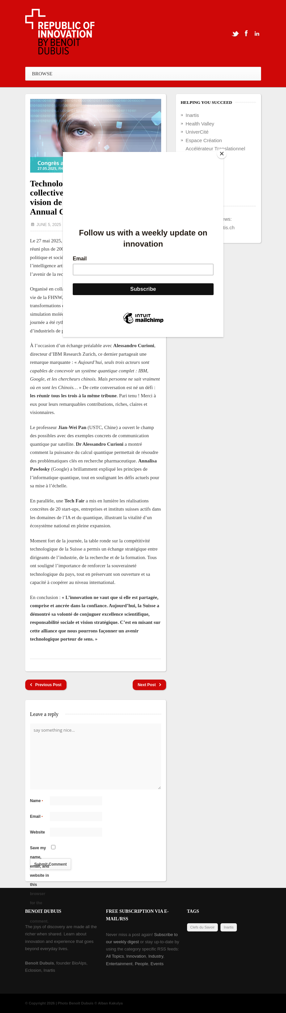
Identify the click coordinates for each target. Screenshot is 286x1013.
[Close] (222, 154)
